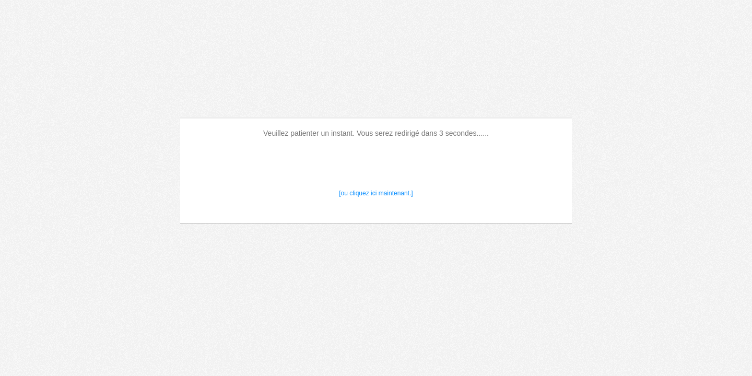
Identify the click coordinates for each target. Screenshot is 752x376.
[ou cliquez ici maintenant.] (376, 193)
